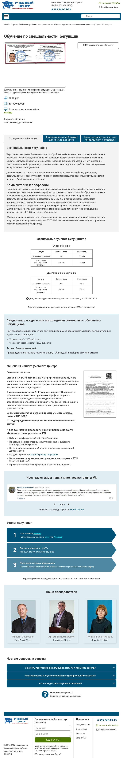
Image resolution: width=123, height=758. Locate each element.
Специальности (81, 724)
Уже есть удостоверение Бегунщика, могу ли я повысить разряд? (60, 668)
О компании (80, 729)
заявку (37, 533)
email (47, 537)
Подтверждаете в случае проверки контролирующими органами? (60, 676)
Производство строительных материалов (74, 25)
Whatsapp (58, 537)
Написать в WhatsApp (110, 3)
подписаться (51, 740)
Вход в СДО (79, 738)
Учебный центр (11, 25)
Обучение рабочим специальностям (36, 25)
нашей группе (76, 509)
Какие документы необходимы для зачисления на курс (61, 138)
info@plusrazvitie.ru (108, 8)
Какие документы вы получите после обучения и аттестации (100, 138)
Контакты (78, 733)
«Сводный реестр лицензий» (43, 454)
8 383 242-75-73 (61, 9)
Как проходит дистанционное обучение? (60, 683)
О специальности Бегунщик (23, 138)
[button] (54, 504)
